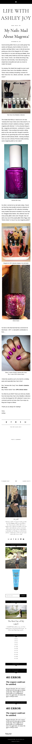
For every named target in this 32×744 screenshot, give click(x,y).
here (24, 53)
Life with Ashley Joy (20, 739)
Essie (12, 25)
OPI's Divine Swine (21, 389)
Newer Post (5, 481)
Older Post (26, 481)
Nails (16, 25)
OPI (20, 25)
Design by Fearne (15, 741)
